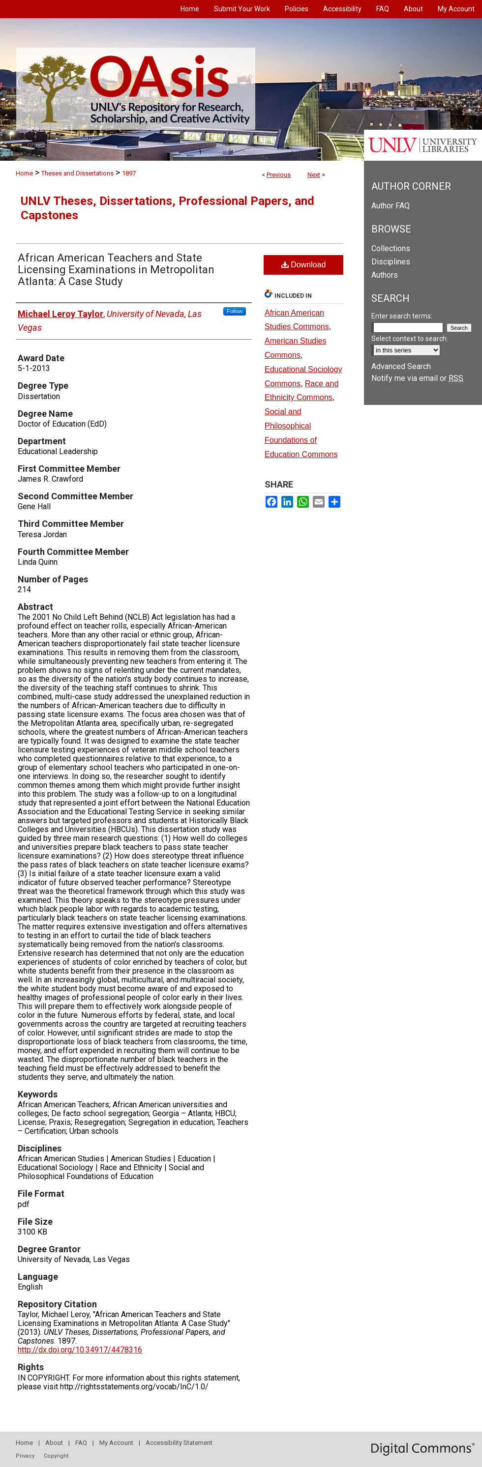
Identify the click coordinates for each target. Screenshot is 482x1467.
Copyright (56, 1456)
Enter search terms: (401, 316)
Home (24, 173)
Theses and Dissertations (77, 173)
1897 (129, 173)
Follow (234, 311)
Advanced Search (401, 366)
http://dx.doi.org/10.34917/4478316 (80, 1349)
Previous (279, 174)
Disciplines (390, 261)
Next (313, 174)
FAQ (81, 1442)
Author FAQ (390, 205)
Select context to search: (409, 339)
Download (303, 264)
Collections (390, 248)
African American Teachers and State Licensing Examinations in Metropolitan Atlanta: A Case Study (116, 270)
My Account (116, 1442)
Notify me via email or (417, 378)
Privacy (25, 1456)
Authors (384, 275)
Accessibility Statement (179, 1442)
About (54, 1442)
